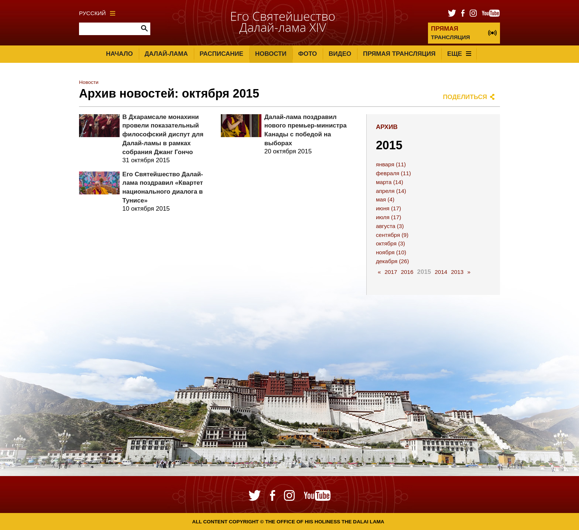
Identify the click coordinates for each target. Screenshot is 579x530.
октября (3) (390, 243)
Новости (271, 53)
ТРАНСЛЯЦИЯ (450, 32)
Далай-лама (166, 53)
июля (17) (388, 217)
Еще (459, 53)
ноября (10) (391, 252)
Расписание (221, 53)
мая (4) (385, 199)
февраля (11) (393, 173)
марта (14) (389, 182)
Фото (307, 53)
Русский (97, 13)
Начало (119, 53)
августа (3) (390, 226)
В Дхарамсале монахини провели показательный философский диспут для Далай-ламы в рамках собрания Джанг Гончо (162, 134)
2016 (407, 272)
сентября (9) (392, 235)
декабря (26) (392, 261)
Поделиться (465, 97)
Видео (340, 53)
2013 (457, 272)
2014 (441, 272)
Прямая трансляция (399, 53)
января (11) (391, 164)
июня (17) (388, 208)
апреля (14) (391, 191)
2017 (390, 272)
